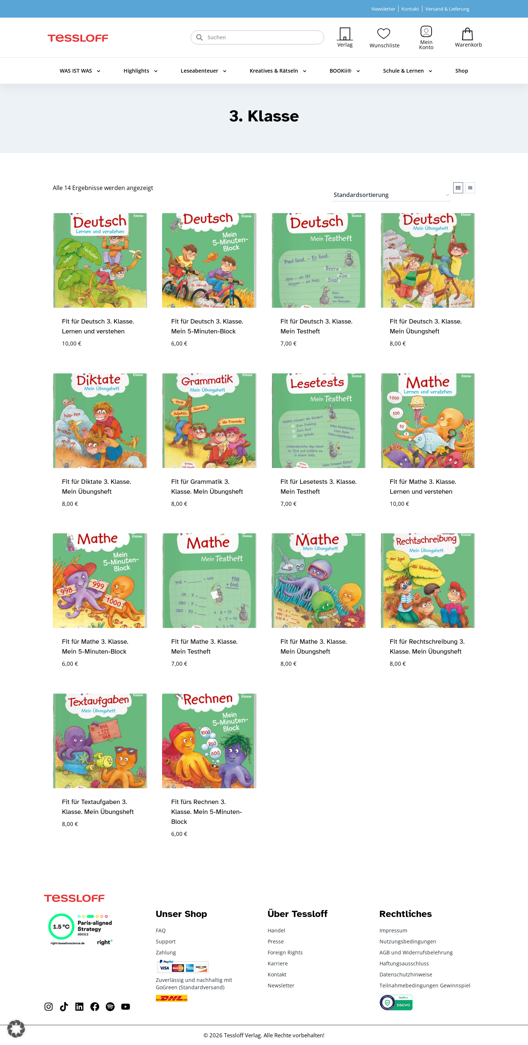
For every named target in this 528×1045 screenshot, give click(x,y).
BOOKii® (345, 71)
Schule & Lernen (407, 71)
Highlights (141, 71)
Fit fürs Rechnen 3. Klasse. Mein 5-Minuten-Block (206, 812)
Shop (461, 70)
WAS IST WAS (80, 71)
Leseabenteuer (204, 71)
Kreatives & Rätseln (278, 71)
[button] (16, 1029)
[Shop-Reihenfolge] (391, 195)
